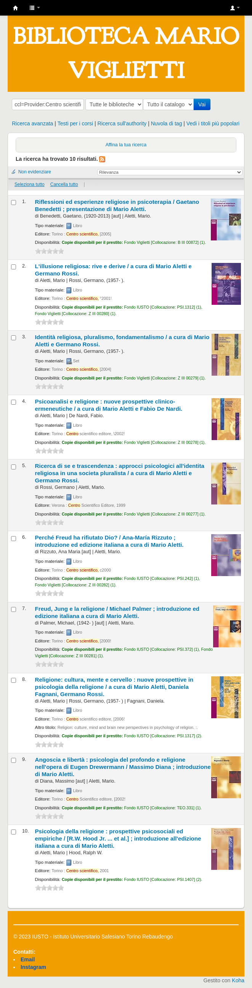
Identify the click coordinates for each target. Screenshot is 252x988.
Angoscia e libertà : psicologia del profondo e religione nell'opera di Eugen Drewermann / (123, 766)
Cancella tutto (64, 184)
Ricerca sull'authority (122, 123)
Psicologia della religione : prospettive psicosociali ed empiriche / (118, 838)
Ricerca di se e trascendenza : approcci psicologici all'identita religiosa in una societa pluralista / (119, 473)
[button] (35, 7)
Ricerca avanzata (32, 123)
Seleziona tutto (29, 184)
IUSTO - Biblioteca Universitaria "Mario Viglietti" (15, 8)
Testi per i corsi (75, 123)
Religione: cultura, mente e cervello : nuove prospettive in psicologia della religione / (114, 686)
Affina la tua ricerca (126, 144)
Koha (238, 980)
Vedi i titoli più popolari (212, 123)
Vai (203, 104)
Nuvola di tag (166, 123)
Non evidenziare (34, 172)
